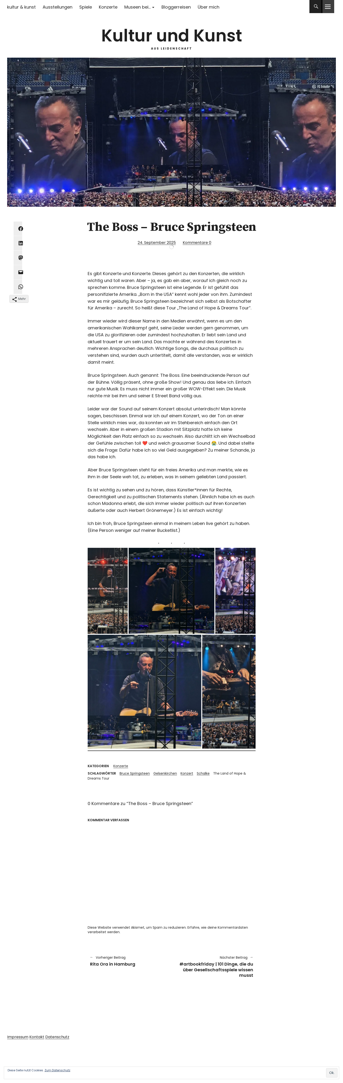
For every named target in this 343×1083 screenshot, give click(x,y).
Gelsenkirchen (165, 773)
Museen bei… (137, 7)
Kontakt (36, 1037)
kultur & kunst (21, 7)
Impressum (17, 1037)
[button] (108, 591)
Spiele (85, 7)
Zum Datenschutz (57, 1070)
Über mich (208, 7)
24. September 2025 (157, 242)
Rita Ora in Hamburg (128, 961)
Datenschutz (57, 1037)
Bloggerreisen (176, 7)
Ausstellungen (57, 7)
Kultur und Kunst (171, 35)
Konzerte (108, 7)
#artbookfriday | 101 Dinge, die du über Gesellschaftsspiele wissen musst (214, 966)
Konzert (187, 773)
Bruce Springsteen (135, 773)
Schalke (203, 773)
